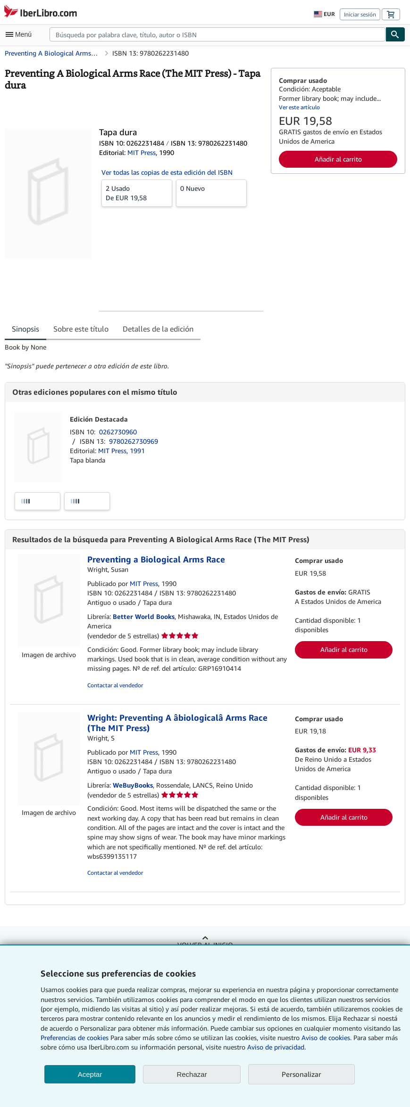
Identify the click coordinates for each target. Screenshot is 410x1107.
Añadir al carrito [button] (338, 159)
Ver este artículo (299, 107)
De (137, 193)
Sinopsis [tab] (25, 329)
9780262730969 (133, 441)
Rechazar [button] (191, 1074)
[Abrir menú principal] (20, 34)
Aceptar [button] (90, 1074)
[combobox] (217, 34)
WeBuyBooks (133, 785)
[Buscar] (395, 34)
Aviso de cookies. (326, 1038)
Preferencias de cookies (75, 1038)
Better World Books (144, 616)
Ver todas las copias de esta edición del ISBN (167, 172)
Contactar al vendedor (115, 685)
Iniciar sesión (360, 14)
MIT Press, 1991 (121, 451)
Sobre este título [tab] (81, 329)
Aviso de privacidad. (276, 1047)
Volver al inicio (205, 945)
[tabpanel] (134, 356)
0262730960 (118, 432)
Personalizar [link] (301, 1074)
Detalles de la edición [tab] (158, 329)
